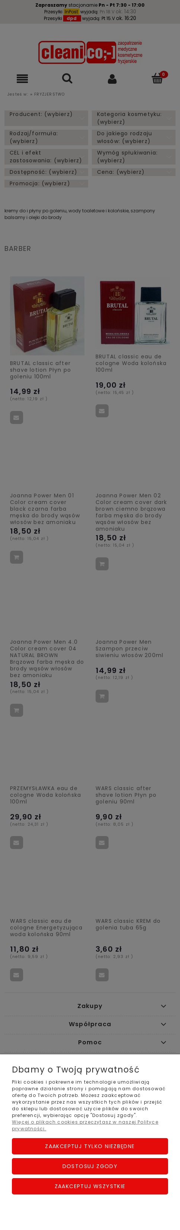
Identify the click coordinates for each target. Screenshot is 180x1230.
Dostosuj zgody (90, 1166)
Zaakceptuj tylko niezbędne (90, 1146)
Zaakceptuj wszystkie (90, 1186)
